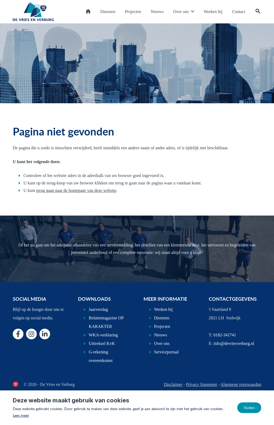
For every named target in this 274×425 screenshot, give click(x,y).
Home (88, 11)
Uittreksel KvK (102, 343)
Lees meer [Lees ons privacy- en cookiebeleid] (21, 415)
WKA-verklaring (103, 335)
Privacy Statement (201, 384)
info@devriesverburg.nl (234, 343)
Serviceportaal (166, 352)
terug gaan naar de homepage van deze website (76, 190)
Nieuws (157, 11)
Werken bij (213, 11)
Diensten (108, 11)
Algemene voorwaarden (240, 384)
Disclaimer (173, 384)
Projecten (133, 11)
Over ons (181, 11)
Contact (238, 11)
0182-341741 (224, 335)
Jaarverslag (98, 309)
